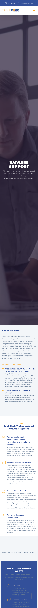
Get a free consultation (11, 364)
